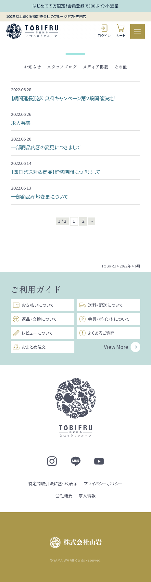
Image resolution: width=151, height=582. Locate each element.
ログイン (104, 31)
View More (116, 346)
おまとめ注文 (29, 347)
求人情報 (87, 495)
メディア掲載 (95, 67)
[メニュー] (137, 31)
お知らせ (32, 67)
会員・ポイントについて (104, 319)
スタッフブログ (62, 67)
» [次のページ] (92, 221)
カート (120, 31)
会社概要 (64, 495)
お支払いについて (33, 305)
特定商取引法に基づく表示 (53, 483)
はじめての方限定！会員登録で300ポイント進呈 (75, 6)
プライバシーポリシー (103, 483)
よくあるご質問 (97, 333)
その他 (120, 67)
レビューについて (33, 333)
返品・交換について (35, 319)
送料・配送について (101, 305)
